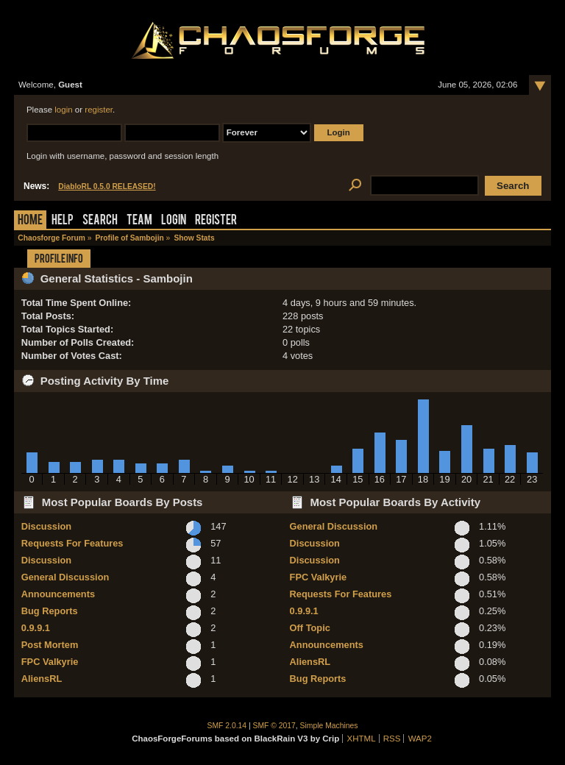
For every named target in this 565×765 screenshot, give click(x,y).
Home (30, 221)
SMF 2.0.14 (227, 726)
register (99, 109)
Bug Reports (49, 610)
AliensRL (41, 678)
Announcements (58, 593)
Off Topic (310, 627)
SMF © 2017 (274, 726)
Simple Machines (329, 726)
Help (62, 221)
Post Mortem (50, 644)
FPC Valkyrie (50, 661)
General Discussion (65, 577)
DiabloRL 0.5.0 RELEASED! (106, 186)
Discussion (46, 526)
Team (139, 221)
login (63, 109)
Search (100, 221)
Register (216, 221)
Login (173, 221)
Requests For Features (72, 543)
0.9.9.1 (35, 627)
